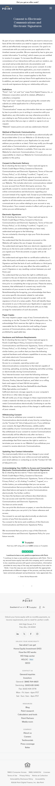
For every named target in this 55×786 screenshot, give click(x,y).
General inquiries (27, 674)
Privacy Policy (25, 775)
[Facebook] (30, 634)
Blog (28, 707)
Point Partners (27, 718)
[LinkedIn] (17, 634)
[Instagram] (37, 634)
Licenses (46, 772)
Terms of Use (12, 775)
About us (27, 733)
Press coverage (27, 744)
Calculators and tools (27, 714)
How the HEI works (27, 652)
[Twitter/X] (24, 634)
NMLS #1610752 (35, 772)
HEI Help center (27, 656)
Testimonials (27, 740)
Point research (27, 711)
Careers (27, 736)
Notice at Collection (40, 775)
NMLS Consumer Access (17, 772)
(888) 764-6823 (31, 681)
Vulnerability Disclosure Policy (21, 779)
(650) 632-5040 (32, 685)
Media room (27, 721)
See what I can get (27, 645)
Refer (27, 747)
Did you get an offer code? (28, 2)
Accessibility (40, 779)
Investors (27, 678)
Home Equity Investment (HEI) (27, 648)
